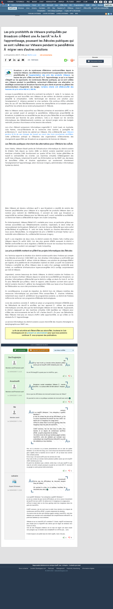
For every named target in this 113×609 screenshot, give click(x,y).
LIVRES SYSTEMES (62, 13)
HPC (48, 8)
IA (38, 5)
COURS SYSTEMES (49, 13)
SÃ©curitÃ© (87, 8)
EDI (70, 5)
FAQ (28, 2)
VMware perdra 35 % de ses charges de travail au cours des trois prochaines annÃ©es (39, 139)
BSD (76, 13)
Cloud (34, 5)
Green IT (78, 8)
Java (56, 5)
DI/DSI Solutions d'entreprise (21, 5)
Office (94, 5)
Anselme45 (14, 399)
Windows (21, 8)
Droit (78, 2)
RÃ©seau (70, 8)
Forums (10, 2)
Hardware (42, 8)
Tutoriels (20, 2)
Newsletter (51, 2)
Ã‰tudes (70, 2)
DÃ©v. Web (63, 5)
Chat (41, 2)
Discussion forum (95, 61)
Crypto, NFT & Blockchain (72, 11)
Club (85, 2)
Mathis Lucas (31, 61)
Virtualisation (41, 11)
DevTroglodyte (14, 375)
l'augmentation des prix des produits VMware (49, 81)
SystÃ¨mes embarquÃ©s (100, 8)
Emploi (61, 2)
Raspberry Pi (61, 8)
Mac (53, 8)
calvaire (14, 494)
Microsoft (50, 5)
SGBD (88, 5)
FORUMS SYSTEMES (34, 13)
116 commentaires (46, 61)
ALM (43, 5)
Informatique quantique (55, 11)
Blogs (34, 2)
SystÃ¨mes (108, 5)
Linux (27, 8)
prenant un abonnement (37, 339)
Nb (14, 425)
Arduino (34, 8)
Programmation (79, 5)
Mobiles (100, 5)
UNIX (71, 13)
